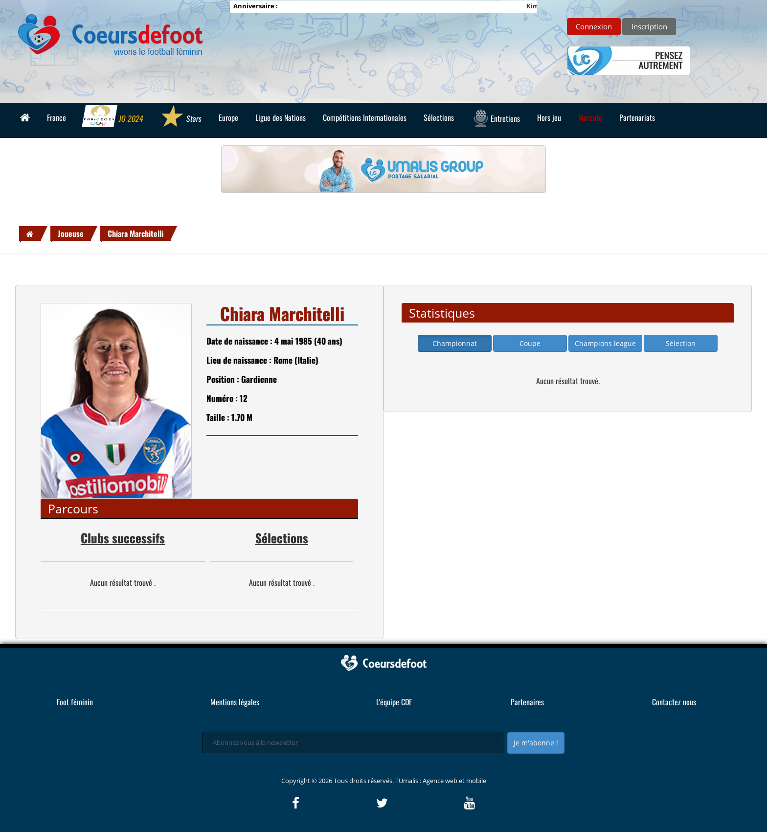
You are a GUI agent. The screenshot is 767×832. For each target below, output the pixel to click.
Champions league (605, 343)
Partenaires (527, 702)
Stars (181, 117)
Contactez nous (674, 702)
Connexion (594, 26)
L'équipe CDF (394, 702)
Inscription (649, 26)
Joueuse (71, 233)
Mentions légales (234, 702)
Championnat (454, 343)
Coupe (530, 343)
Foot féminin (75, 702)
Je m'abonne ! (536, 742)
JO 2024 (113, 117)
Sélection (681, 343)
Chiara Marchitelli (135, 233)
